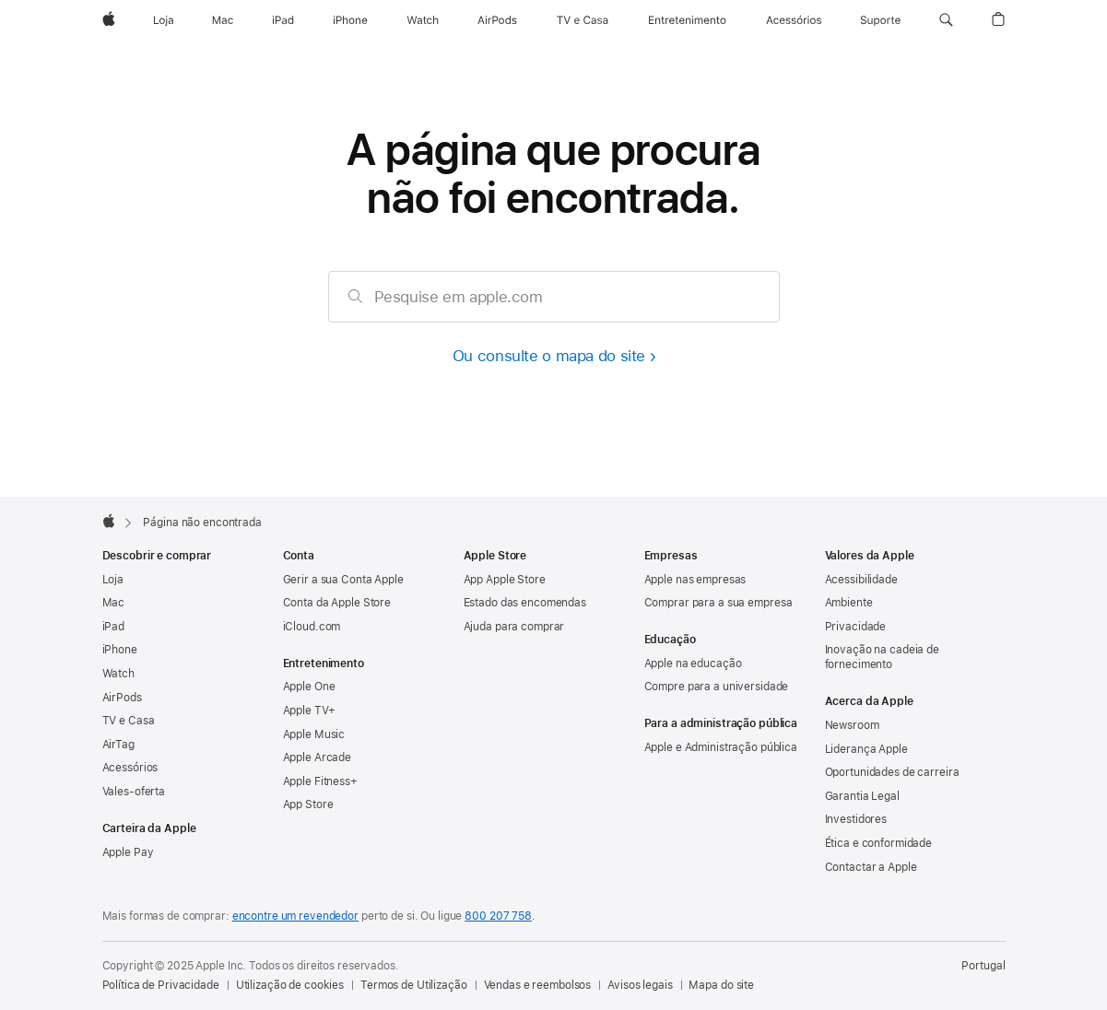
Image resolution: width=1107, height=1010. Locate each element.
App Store (308, 804)
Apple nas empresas (695, 579)
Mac (113, 602)
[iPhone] (350, 20)
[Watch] (422, 20)
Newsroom (852, 725)
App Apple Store (505, 579)
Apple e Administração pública (721, 747)
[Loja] (164, 20)
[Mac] (223, 20)
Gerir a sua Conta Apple (343, 579)
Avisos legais (639, 985)
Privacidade (856, 626)
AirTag (118, 744)
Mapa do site (721, 985)
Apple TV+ (309, 710)
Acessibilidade (861, 579)
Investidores (856, 819)
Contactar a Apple (871, 867)
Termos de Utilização (413, 985)
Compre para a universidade (716, 686)
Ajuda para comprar (514, 626)
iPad (113, 626)
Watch (118, 673)
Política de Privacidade (160, 985)
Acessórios (130, 767)
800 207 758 (498, 916)
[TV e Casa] (582, 20)
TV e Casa (128, 720)
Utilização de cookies (290, 985)
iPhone (119, 649)
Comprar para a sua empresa (718, 602)
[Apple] (109, 20)
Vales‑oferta (134, 791)
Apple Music (314, 734)
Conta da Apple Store (337, 602)
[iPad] (283, 20)
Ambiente (849, 602)
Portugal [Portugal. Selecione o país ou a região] (983, 965)
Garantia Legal (862, 796)
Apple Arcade (317, 757)
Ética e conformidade (879, 843)
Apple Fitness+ (320, 781)
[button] (946, 20)
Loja (113, 579)
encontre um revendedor (295, 916)
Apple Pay (128, 852)
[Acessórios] (794, 20)
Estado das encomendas (525, 602)
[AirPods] (497, 20)
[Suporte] (880, 20)
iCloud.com (312, 626)
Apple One (309, 686)
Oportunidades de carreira (892, 772)
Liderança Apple (866, 749)
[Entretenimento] (687, 20)
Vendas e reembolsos (538, 985)
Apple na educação (693, 663)
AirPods (122, 697)
